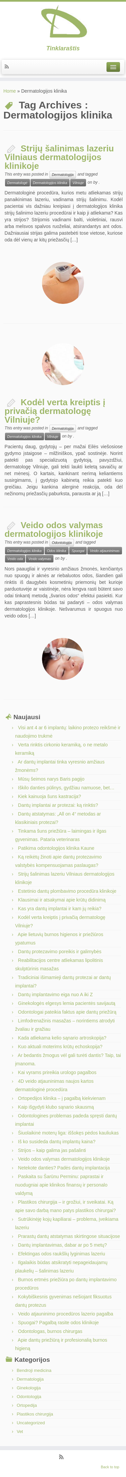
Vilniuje (78, 183)
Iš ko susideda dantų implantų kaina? (56, 1141)
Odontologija (62, 543)
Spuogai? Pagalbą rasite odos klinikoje (58, 1322)
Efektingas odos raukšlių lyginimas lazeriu (61, 1253)
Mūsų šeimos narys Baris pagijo (51, 779)
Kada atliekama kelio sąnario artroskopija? (62, 1038)
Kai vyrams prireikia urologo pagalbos (57, 1072)
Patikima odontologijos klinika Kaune (56, 848)
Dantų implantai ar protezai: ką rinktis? (58, 805)
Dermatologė (17, 183)
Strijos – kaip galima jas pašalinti (52, 1150)
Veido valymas (39, 559)
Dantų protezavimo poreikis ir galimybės (59, 951)
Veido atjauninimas (104, 551)
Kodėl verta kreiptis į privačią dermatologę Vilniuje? (55, 411)
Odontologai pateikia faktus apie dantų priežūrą (67, 1012)
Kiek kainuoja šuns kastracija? (49, 796)
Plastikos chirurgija (35, 1414)
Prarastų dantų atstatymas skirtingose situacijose (69, 1236)
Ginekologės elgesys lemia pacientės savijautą (67, 1003)
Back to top (110, 1467)
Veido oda (15, 559)
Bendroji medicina (34, 1370)
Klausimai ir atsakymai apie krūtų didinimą (62, 900)
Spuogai (78, 551)
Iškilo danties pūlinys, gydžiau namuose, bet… (66, 787)
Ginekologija (29, 1387)
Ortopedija (27, 1405)
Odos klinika (56, 551)
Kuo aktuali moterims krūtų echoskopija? (60, 1046)
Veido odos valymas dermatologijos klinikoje (54, 529)
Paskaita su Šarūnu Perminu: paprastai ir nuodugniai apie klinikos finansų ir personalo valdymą (61, 1185)
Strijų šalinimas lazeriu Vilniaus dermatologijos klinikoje (59, 157)
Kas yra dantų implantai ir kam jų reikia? (59, 908)
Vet (20, 1431)
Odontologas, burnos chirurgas (50, 1331)
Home (9, 91)
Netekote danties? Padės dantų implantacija (64, 1167)
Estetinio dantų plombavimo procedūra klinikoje (67, 891)
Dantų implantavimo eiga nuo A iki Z (55, 994)
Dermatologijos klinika (50, 183)
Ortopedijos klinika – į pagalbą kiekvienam (62, 1098)
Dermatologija (63, 175)
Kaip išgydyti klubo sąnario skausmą (56, 1107)
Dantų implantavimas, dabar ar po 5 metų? (62, 1245)
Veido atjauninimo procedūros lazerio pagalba (65, 1314)
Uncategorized (31, 1422)
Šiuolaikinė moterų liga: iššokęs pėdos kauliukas (68, 1133)
